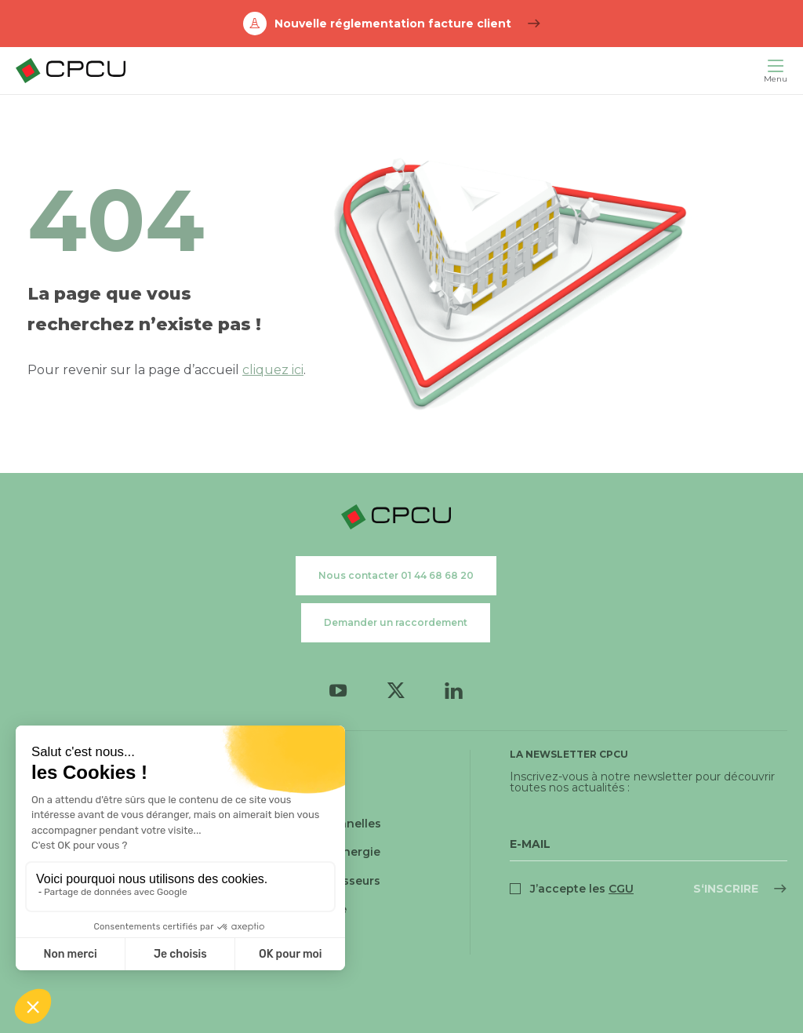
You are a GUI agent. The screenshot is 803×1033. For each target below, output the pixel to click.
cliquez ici (272, 369)
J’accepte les (582, 888)
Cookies (272, 795)
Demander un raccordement (395, 622)
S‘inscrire (725, 889)
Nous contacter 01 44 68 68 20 (396, 575)
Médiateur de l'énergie (314, 852)
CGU (261, 767)
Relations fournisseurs (314, 881)
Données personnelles (315, 823)
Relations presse (298, 909)
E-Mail (530, 844)
